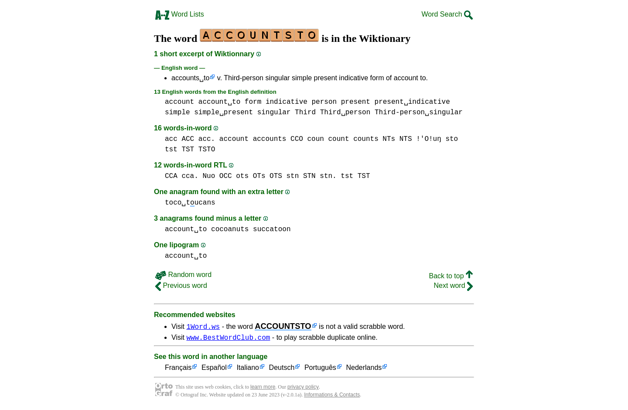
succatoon (271, 229)
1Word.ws (203, 326)
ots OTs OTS (259, 176)
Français (178, 369)
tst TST (179, 149)
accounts (270, 139)
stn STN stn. (311, 176)
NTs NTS (397, 139)
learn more (262, 388)
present (355, 102)
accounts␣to (190, 78)
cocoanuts (230, 229)
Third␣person (345, 112)
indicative (286, 102)
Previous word (181, 285)
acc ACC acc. (190, 139)
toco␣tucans (190, 203)
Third (305, 112)
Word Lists (179, 14)
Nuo (208, 176)
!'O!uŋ (428, 139)
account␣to (219, 102)
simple (177, 112)
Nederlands (364, 369)
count (338, 139)
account (179, 102)
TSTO (206, 149)
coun (315, 139)
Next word (453, 285)
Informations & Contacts (332, 396)
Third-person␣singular (419, 112)
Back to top (451, 276)
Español (214, 369)
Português (320, 369)
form (253, 102)
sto (451, 139)
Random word (183, 274)
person (324, 102)
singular (274, 112)
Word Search (447, 14)
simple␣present (223, 112)
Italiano (247, 369)
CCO (296, 139)
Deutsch (282, 369)
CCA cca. (181, 176)
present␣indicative (412, 102)
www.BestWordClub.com (228, 338)
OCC (225, 176)
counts (366, 139)
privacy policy (303, 388)
